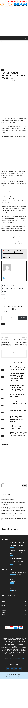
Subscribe (22, 317)
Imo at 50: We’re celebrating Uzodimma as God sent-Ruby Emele (13, 519)
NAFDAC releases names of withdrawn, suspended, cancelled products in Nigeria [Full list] (20, 343)
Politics (12, 547)
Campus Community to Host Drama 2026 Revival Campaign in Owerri (18, 426)
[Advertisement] (14, 21)
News (7, 41)
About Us (19, 674)
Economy (12, 583)
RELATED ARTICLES (7, 362)
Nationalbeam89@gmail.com (17, 658)
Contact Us (13, 674)
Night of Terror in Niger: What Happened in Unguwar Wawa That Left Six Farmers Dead (18, 433)
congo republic (9, 323)
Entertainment (13, 574)
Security (12, 590)
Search (3, 483)
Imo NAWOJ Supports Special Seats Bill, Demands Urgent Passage (18, 367)
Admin (4, 80)
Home (2, 41)
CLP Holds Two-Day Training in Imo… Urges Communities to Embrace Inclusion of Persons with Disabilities (7, 343)
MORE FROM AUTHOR (19, 362)
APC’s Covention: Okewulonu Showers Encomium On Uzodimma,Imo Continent (13, 498)
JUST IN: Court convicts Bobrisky (18, 572)
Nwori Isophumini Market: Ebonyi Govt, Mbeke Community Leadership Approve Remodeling (12, 514)
